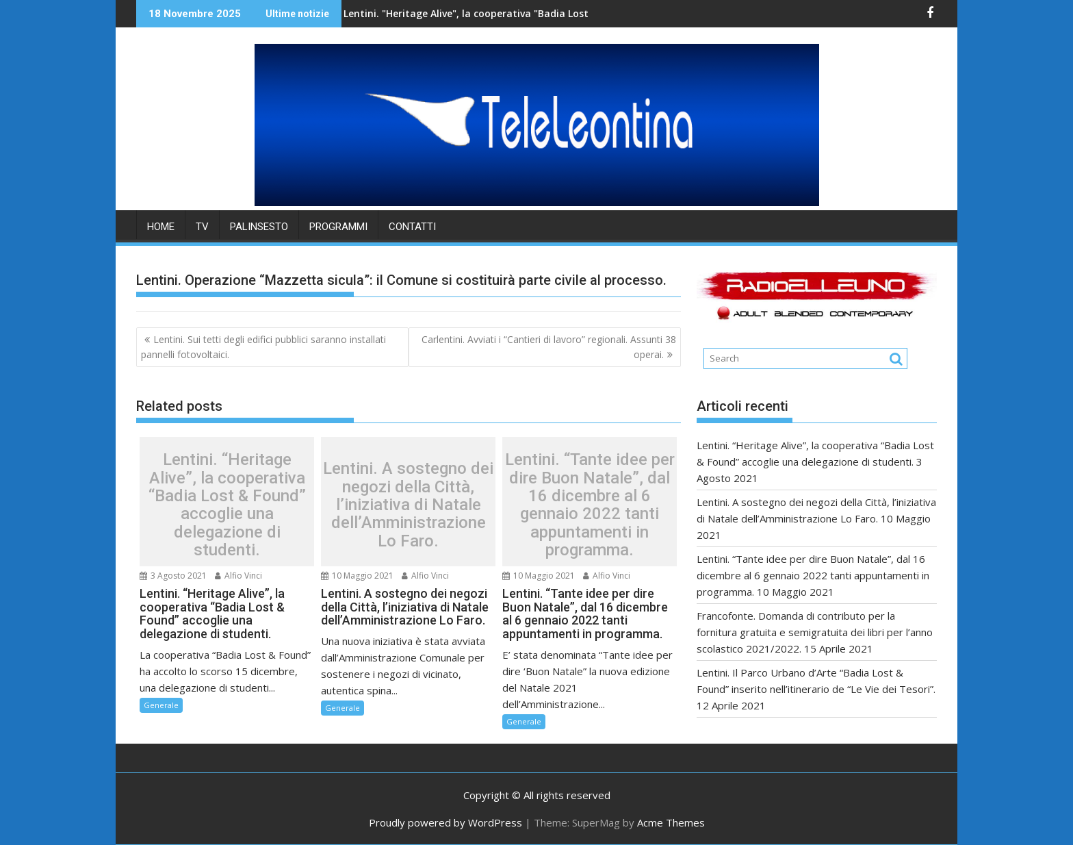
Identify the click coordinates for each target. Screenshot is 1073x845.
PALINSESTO (259, 226)
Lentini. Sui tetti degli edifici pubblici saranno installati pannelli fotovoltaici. (263, 347)
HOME (160, 226)
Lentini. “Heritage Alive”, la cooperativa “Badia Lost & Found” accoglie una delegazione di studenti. (227, 505)
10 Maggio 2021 (357, 575)
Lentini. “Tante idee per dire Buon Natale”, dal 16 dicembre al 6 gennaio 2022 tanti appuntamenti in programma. (590, 505)
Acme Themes (671, 822)
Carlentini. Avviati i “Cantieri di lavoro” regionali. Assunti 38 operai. (549, 347)
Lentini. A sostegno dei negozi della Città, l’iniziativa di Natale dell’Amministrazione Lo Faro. (408, 504)
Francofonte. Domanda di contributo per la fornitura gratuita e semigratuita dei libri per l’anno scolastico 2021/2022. (815, 632)
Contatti (412, 226)
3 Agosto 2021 (173, 575)
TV (202, 226)
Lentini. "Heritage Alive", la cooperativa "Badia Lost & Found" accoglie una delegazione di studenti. (519, 13)
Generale (161, 705)
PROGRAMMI (338, 226)
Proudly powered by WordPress (445, 822)
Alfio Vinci (238, 575)
